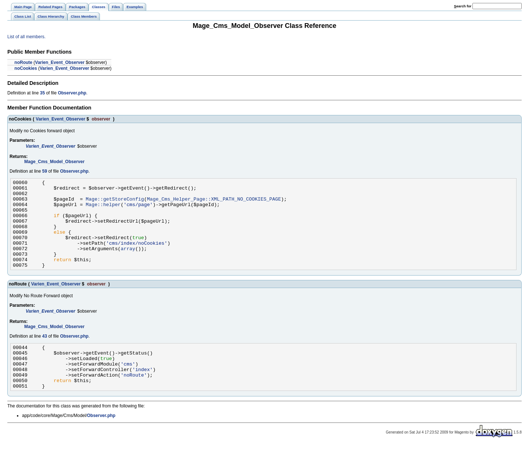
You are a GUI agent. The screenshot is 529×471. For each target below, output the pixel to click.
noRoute (23, 62)
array (127, 262)
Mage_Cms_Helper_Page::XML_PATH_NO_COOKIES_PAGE (214, 203)
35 (42, 93)
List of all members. (26, 36)
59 (44, 171)
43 (44, 353)
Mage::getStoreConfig (115, 203)
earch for (462, 6)
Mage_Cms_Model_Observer (54, 161)
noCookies (25, 68)
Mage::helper (103, 209)
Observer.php (72, 93)
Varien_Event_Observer (59, 62)
